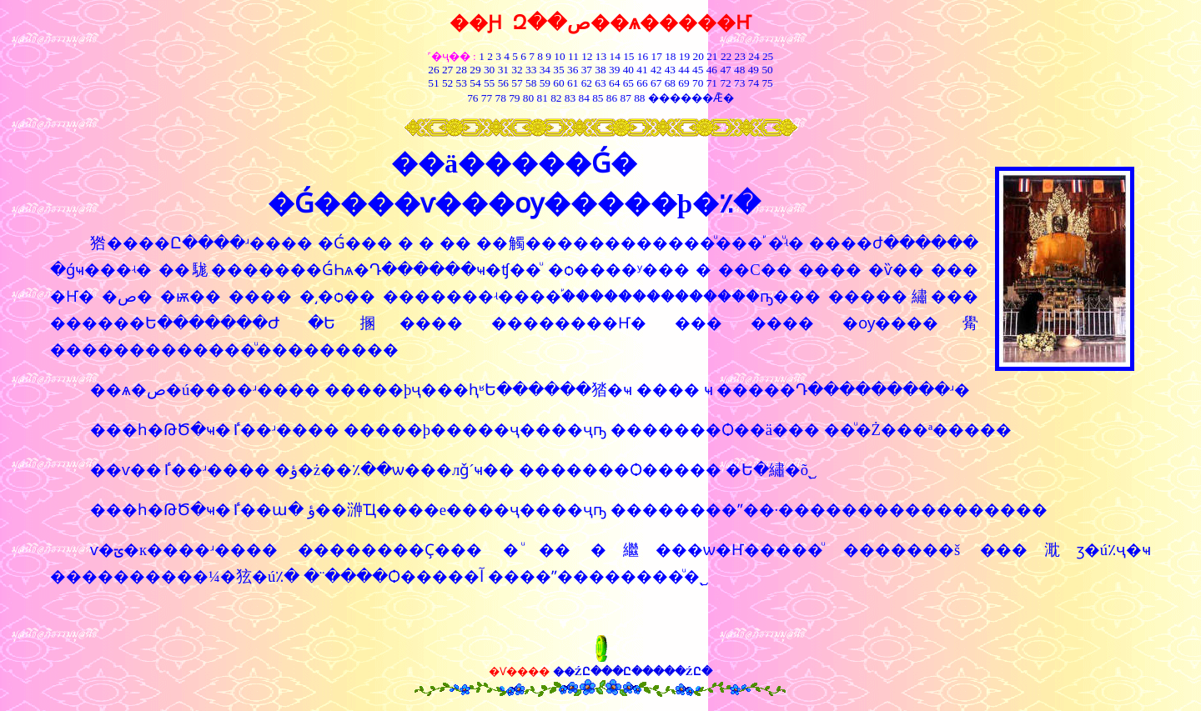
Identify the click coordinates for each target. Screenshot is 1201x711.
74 (753, 83)
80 (527, 98)
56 (503, 83)
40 (628, 69)
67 (656, 83)
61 (572, 83)
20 (698, 56)
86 (611, 98)
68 (670, 83)
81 (541, 98)
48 (739, 69)
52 (447, 83)
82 (555, 98)
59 (543, 83)
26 (433, 69)
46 (711, 69)
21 (711, 56)
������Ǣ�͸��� (691, 98)
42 (656, 69)
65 (628, 83)
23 (740, 56)
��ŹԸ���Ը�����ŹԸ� (632, 671)
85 (597, 98)
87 (626, 98)
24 (753, 56)
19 (684, 56)
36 (572, 69)
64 (614, 83)
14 (615, 56)
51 (433, 83)
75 (766, 83)
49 (752, 69)
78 (500, 98)
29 (475, 69)
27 (447, 69)
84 (584, 98)
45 (697, 69)
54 (475, 83)
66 (641, 83)
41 (641, 69)
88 (639, 98)
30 (489, 69)
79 (514, 98)
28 (461, 69)
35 (558, 69)
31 (503, 69)
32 (516, 69)
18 (670, 56)
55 (489, 83)
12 (586, 56)
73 (739, 83)
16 (642, 56)
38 (600, 69)
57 (516, 83)
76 (472, 98)
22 (726, 56)
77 (486, 98)
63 (600, 83)
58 (530, 83)
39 (614, 69)
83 (568, 98)
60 (558, 83)
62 (586, 83)
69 (683, 83)
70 (697, 83)
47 (725, 69)
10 (559, 56)
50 (766, 69)
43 (670, 69)
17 (656, 56)
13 (600, 56)
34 (545, 69)
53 (461, 83)
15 (628, 56)
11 (573, 56)
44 (683, 69)
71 (711, 83)
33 (530, 69)
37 (586, 69)
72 (725, 83)
